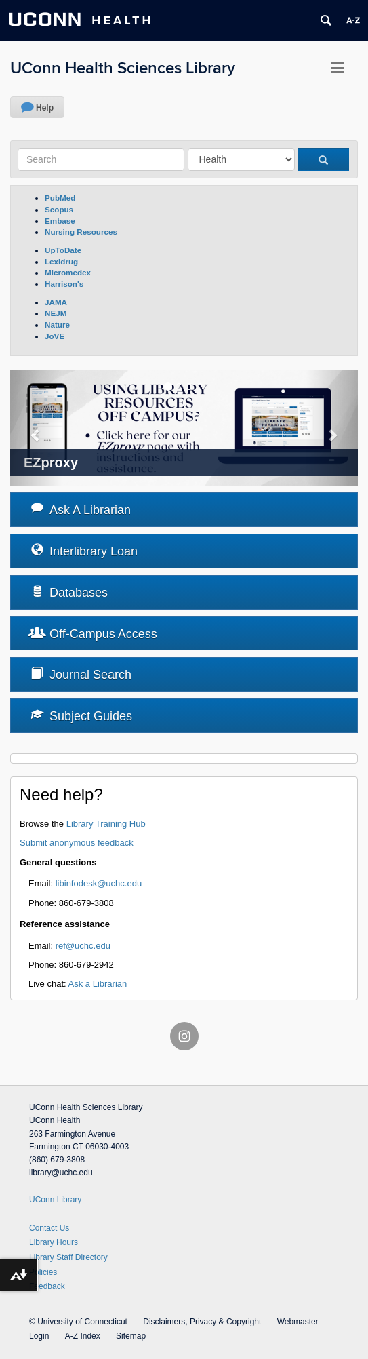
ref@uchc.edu (83, 946)
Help (45, 108)
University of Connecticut (82, 1321)
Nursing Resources (81, 231)
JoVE (54, 336)
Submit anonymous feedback (77, 843)
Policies (43, 1272)
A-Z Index (82, 1336)
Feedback (47, 1286)
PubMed (60, 197)
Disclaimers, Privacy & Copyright (202, 1321)
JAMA (56, 302)
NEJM (55, 313)
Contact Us (49, 1228)
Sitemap (131, 1336)
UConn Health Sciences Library (122, 68)
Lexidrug (61, 261)
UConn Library (55, 1199)
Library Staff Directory (68, 1257)
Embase (60, 220)
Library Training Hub (106, 824)
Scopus (59, 209)
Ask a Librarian (97, 984)
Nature (57, 324)
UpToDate (63, 249)
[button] (36, 428)
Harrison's (64, 283)
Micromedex (68, 272)
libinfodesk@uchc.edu (99, 883)
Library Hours (53, 1242)
